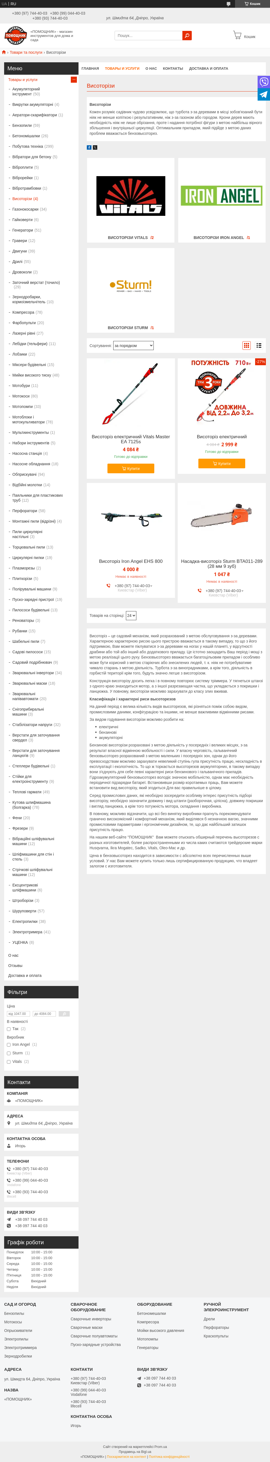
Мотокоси (20, 396)
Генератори (22, 230)
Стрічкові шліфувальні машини (32, 872)
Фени (17, 818)
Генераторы (147, 1347)
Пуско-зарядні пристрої (33, 599)
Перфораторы (216, 1327)
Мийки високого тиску (31, 375)
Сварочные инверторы (91, 1319)
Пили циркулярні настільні (27, 534)
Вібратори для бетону (31, 157)
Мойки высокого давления (160, 1330)
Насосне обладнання (31, 464)
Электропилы (16, 1339)
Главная (90, 68)
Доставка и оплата (208, 68)
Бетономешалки (151, 1313)
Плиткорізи (22, 578)
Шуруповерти (24, 911)
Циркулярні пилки (28, 557)
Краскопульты (216, 1336)
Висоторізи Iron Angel (219, 237)
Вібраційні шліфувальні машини (33, 841)
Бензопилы (14, 1313)
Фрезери (20, 828)
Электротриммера (20, 1347)
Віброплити (22, 167)
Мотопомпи (22, 406)
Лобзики (19, 354)
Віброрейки (22, 178)
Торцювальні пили (28, 547)
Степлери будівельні (30, 766)
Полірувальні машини (31, 589)
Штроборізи (22, 900)
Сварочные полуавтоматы (94, 1336)
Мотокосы (13, 1322)
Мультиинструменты (30, 432)
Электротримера (27, 932)
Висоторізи (22, 199)
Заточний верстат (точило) (36, 282)
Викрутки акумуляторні (32, 104)
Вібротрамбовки (26, 188)
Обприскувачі (24, 474)
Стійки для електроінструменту (30, 779)
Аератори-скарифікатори (34, 115)
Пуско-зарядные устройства (96, 1344)
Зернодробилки (18, 1356)
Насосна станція (27, 453)
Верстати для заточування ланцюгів (36, 753)
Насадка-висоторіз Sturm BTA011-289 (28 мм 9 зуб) (222, 564)
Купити (133, 468)
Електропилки (24, 921)
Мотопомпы (147, 1339)
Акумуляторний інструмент (26, 91)
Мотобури (21, 385)
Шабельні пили (25, 641)
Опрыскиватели (18, 1330)
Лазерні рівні (23, 333)
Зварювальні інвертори (33, 673)
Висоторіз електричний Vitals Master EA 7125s (131, 439)
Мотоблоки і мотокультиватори (28, 419)
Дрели (209, 1319)
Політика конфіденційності (169, 1457)
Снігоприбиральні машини (28, 711)
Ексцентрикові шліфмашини (25, 887)
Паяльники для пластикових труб (37, 497)
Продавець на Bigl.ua (135, 1452)
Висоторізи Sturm (128, 328)
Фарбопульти (24, 323)
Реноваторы (23, 620)
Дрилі (17, 261)
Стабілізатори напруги (32, 724)
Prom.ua (161, 1447)
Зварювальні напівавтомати (25, 696)
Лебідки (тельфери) (29, 344)
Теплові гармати (26, 792)
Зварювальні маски (29, 683)
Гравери (19, 240)
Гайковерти (22, 219)
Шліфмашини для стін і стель (33, 856)
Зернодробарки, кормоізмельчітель (28, 299)
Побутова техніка (27, 146)
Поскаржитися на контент (126, 1457)
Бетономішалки (26, 136)
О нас (151, 68)
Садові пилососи (27, 652)
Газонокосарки (25, 209)
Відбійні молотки (27, 485)
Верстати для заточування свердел (36, 737)
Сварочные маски (86, 1327)
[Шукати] (187, 35)
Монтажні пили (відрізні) (34, 521)
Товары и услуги (122, 68)
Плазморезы (23, 568)
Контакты (173, 68)
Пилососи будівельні (30, 610)
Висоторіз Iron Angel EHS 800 (131, 561)
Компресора (23, 312)
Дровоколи (22, 272)
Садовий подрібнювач (32, 662)
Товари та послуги (26, 52)
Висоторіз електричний (222, 436)
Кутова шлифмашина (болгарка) (31, 805)
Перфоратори (24, 511)
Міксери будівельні (29, 364)
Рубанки (19, 631)
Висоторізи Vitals (128, 237)
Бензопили (22, 125)
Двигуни (19, 251)
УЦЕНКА (20, 942)
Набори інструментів (30, 443)
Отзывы (15, 965)
